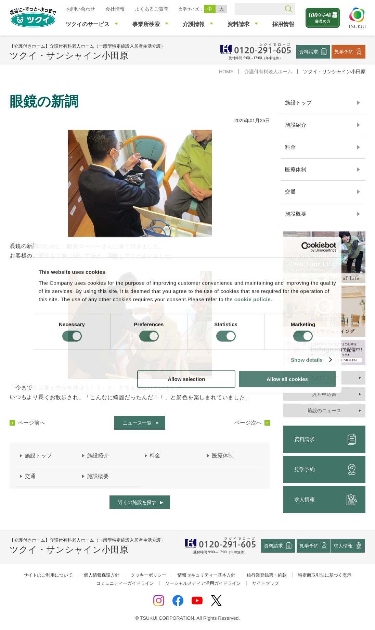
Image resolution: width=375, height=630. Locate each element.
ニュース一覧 (137, 423)
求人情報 (325, 499)
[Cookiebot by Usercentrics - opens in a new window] (306, 247)
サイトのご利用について (48, 575)
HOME (226, 71)
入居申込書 (324, 394)
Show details (307, 360)
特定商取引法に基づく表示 (324, 575)
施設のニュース (324, 410)
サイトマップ (265, 583)
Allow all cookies (287, 379)
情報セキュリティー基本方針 (206, 575)
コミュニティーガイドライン (125, 583)
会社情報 (115, 9)
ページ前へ (31, 423)
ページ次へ (248, 423)
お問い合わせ (80, 9)
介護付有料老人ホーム (268, 71)
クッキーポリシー (148, 575)
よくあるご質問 (151, 9)
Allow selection (186, 379)
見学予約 (343, 51)
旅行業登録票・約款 (267, 575)
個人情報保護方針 (101, 575)
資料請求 (308, 51)
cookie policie (252, 299)
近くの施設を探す (137, 502)
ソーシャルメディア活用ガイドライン (203, 583)
